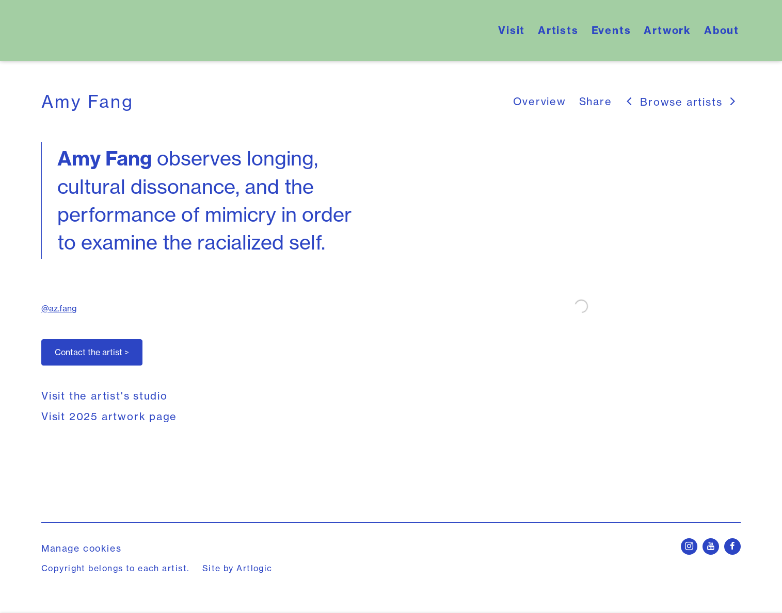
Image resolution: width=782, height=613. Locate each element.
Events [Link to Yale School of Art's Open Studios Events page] (611, 30)
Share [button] (595, 101)
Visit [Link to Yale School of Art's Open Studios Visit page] (511, 30)
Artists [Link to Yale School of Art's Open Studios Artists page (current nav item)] (558, 30)
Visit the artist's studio (104, 396)
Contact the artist (92, 352)
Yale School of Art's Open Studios (170, 30)
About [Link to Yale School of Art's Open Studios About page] (721, 30)
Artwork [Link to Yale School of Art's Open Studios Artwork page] (667, 30)
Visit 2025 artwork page (109, 416)
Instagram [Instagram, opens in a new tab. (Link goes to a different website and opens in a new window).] (689, 546)
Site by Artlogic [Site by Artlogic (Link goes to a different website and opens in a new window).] (237, 568)
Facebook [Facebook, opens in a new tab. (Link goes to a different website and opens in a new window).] (732, 546)
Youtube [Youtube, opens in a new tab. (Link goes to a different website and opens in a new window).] (711, 546)
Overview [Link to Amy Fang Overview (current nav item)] (539, 101)
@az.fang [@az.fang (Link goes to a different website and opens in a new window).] (58, 308)
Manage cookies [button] (81, 548)
